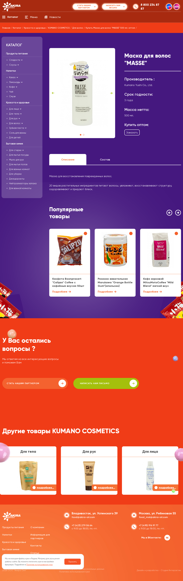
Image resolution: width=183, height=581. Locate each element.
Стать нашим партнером (29, 383)
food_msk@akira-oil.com (153, 516)
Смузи (12, 96)
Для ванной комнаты (20, 188)
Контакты (36, 545)
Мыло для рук (16, 159)
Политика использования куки (74, 571)
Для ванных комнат (19, 169)
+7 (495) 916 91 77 (148, 525)
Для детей (14, 137)
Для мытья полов (18, 164)
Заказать (132, 132)
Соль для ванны (17, 132)
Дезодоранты (16, 178)
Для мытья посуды (19, 155)
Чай (11, 91)
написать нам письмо (88, 383)
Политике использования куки (39, 564)
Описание (68, 159)
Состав (105, 159)
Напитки (7, 534)
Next (111, 93)
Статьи (34, 552)
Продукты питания (13, 527)
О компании (37, 527)
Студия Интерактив (171, 570)
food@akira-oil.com (83, 516)
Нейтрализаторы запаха (23, 183)
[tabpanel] (82, 93)
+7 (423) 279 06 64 (82, 525)
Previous (53, 93)
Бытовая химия (10, 549)
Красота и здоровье (14, 541)
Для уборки (15, 174)
